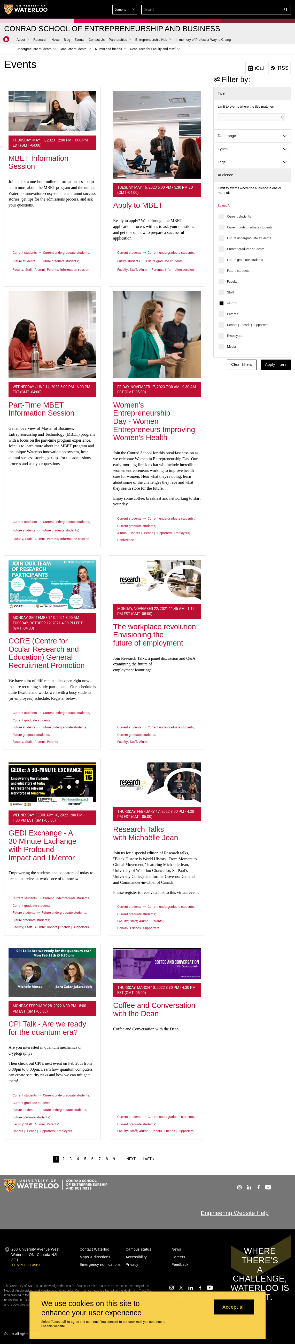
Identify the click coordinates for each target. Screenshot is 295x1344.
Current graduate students (246, 249)
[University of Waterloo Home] (26, 9)
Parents (232, 314)
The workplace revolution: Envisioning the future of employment (155, 635)
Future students (238, 271)
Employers (234, 336)
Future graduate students (245, 260)
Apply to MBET (138, 205)
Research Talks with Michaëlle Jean (145, 833)
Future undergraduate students (249, 238)
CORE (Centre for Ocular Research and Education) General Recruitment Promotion (47, 653)
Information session (74, 270)
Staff (230, 292)
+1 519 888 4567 (25, 1265)
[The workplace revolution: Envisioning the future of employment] (157, 580)
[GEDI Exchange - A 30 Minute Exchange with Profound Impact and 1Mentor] (52, 784)
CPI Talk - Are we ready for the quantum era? (47, 1028)
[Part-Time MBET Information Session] (52, 334)
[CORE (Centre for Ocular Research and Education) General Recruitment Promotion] (52, 584)
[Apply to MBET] (157, 135)
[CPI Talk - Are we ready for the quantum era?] (52, 972)
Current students (239, 216)
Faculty (232, 281)
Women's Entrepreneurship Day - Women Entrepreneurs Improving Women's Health (154, 421)
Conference (125, 540)
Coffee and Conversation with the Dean (154, 1009)
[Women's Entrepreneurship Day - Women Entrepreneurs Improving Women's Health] (157, 334)
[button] (248, 9)
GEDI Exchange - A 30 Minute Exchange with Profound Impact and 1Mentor (42, 845)
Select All (224, 206)
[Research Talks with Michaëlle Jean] (157, 782)
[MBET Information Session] (52, 111)
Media (231, 346)
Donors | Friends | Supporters (247, 325)
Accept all (233, 1306)
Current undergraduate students (250, 227)
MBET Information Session (38, 162)
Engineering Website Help (235, 1213)
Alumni (232, 303)
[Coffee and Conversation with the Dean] (157, 963)
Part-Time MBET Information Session (41, 409)
